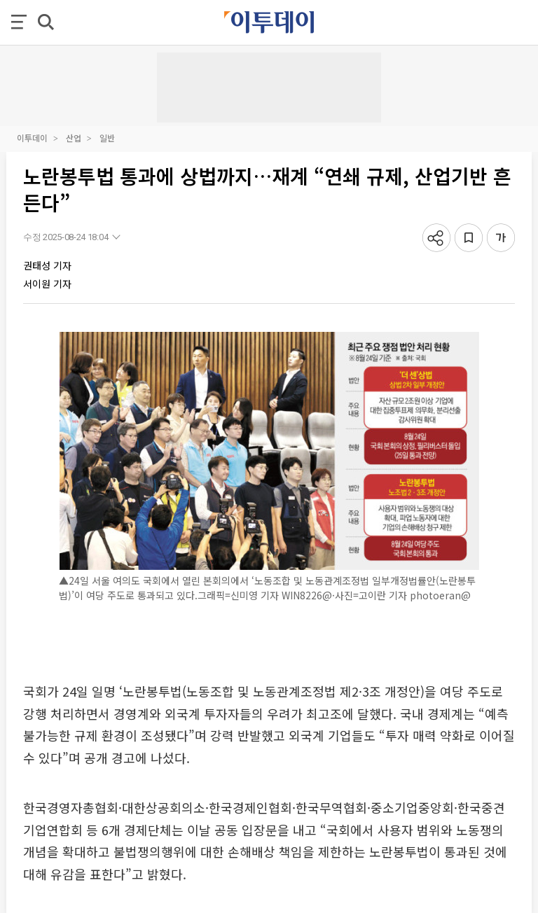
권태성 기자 (47, 265)
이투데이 (32, 138)
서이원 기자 (47, 284)
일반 (107, 138)
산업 (73, 138)
